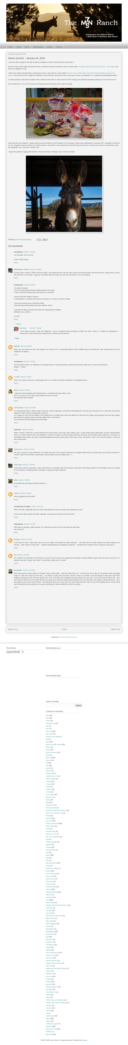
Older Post (115, 629)
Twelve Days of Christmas (55, 1000)
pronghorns (50, 945)
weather (48, 1026)
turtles (48, 995)
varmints (49, 1008)
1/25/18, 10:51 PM (37, 506)
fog (47, 839)
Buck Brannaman (52, 752)
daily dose (49, 797)
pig (47, 937)
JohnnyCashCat (51, 892)
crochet (48, 792)
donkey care (50, 805)
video (48, 1018)
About (18, 47)
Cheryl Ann (18, 449)
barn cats (49, 734)
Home (10, 47)
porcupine (49, 939)
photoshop (49, 934)
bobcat (48, 747)
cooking (48, 784)
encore (48, 818)
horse (48, 871)
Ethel (16, 390)
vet (47, 1013)
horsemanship (51, 887)
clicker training (51, 779)
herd (47, 860)
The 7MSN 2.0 (51, 992)
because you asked (52, 736)
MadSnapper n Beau (21, 269)
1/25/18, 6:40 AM (26, 346)
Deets (48, 800)
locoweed (49, 897)
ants (47, 726)
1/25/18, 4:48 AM (29, 252)
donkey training (51, 808)
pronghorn (49, 942)
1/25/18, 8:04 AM (24, 390)
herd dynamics (51, 863)
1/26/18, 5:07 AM (29, 524)
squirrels (49, 984)
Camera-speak (38, 47)
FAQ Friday (50, 826)
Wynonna (49, 1034)
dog (47, 802)
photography (50, 931)
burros (48, 758)
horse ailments (51, 873)
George (48, 847)
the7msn (23, 328)
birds (47, 742)
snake (48, 979)
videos (48, 1021)
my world (49, 913)
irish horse (18, 465)
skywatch (49, 974)
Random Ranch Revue (54, 963)
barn (47, 729)
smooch (48, 976)
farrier (48, 829)
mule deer (49, 908)
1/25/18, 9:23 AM (28, 449)
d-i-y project (50, 794)
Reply (16, 262)
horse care (49, 876)
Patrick (48, 926)
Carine (16, 493)
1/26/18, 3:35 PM (23, 555)
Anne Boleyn (18, 408)
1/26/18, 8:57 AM (26, 539)
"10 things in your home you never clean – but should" (96, 66)
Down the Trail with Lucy (54, 813)
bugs (47, 755)
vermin (48, 1010)
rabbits (48, 950)
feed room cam (51, 834)
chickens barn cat (52, 776)
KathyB (16, 346)
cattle (48, 768)
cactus (48, 760)
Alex (47, 718)
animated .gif (50, 723)
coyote (48, 787)
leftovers (49, 895)
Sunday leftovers (51, 987)
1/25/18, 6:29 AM (29, 285)
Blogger (84, 1040)
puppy (48, 947)
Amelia (48, 721)
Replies (18, 324)
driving (48, 816)
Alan (47, 715)
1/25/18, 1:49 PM (24, 480)
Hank (47, 855)
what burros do (51, 1029)
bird (47, 739)
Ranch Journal (51, 955)
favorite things (51, 831)
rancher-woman (51, 960)
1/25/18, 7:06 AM (29, 361)
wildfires (48, 1031)
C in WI (16, 377)
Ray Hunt (49, 966)
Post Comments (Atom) (69, 637)
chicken (48, 771)
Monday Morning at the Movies (56, 905)
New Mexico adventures (54, 916)
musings (49, 910)
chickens (49, 773)
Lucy (47, 900)
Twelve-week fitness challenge (56, 1003)
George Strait (50, 850)
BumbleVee (18, 570)
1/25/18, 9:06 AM (27, 429)
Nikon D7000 (50, 918)
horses (48, 889)
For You (58, 47)
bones (48, 750)
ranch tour (49, 958)
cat (47, 763)
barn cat (48, 731)
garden (48, 844)
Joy (15, 555)
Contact (49, 47)
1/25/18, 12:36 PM (29, 465)
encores (48, 821)
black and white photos (54, 744)
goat (47, 852)
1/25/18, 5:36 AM (35, 269)
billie (16, 480)
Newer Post (13, 629)
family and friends (52, 823)
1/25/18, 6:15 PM (25, 493)
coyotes (48, 789)
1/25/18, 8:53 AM (30, 408)
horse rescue (50, 879)
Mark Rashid (50, 902)
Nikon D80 (49, 921)
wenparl (17, 539)
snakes (48, 982)
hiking (48, 866)
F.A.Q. (27, 47)
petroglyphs (50, 929)
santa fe (48, 971)
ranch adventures (52, 953)
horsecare (49, 884)
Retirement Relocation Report (56, 968)
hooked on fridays (52, 868)
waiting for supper (52, 1024)
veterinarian (50, 1016)
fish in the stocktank (52, 837)
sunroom (49, 989)
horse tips (49, 881)
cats (47, 765)
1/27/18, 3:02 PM (29, 570)
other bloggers (51, 924)
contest (48, 781)
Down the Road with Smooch (56, 810)
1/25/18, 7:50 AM (35, 328)
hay (47, 858)
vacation (49, 1005)
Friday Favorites (51, 842)
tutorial (48, 997)
